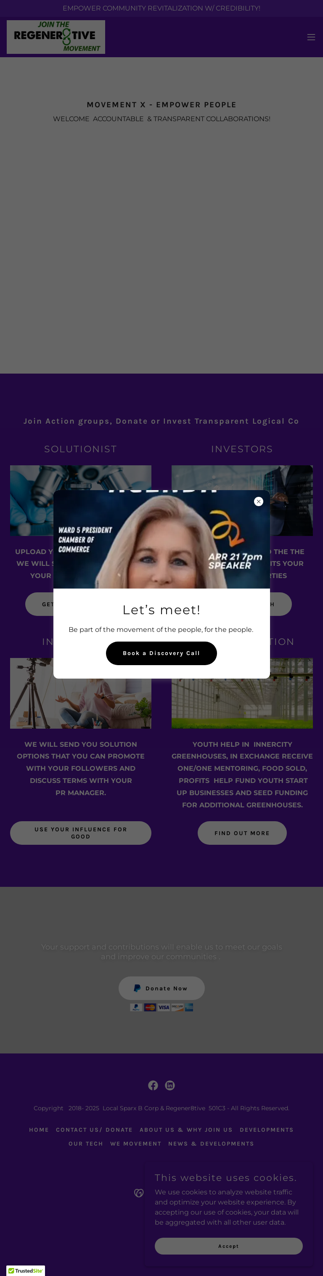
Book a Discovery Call (161, 653)
